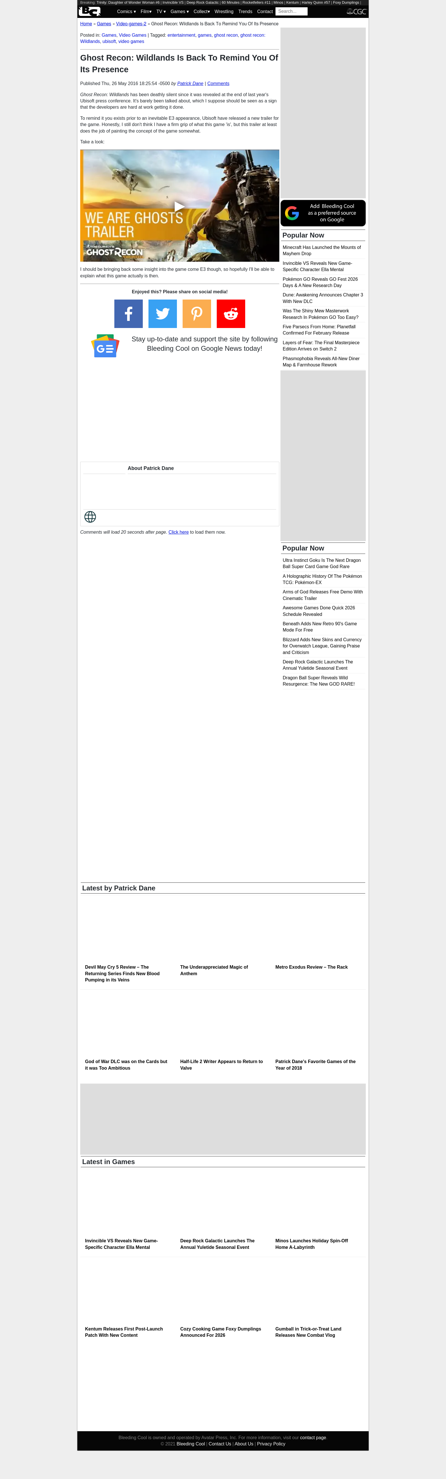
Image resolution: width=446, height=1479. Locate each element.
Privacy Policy (271, 1443)
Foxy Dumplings (346, 2)
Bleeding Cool (191, 1443)
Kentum (292, 2)
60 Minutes (230, 2)
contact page (313, 1437)
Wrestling (224, 11)
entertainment (181, 35)
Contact (265, 11)
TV (161, 11)
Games (180, 11)
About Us (244, 1443)
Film (146, 11)
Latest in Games (108, 1162)
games (205, 35)
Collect (202, 11)
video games (131, 41)
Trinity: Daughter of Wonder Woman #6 (128, 2)
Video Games (132, 35)
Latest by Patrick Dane (118, 888)
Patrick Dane (190, 83)
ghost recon (226, 35)
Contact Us (220, 1443)
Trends (245, 11)
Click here (178, 532)
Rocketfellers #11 (257, 2)
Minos (278, 2)
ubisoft (109, 41)
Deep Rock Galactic (203, 2)
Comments (218, 83)
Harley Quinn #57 (316, 2)
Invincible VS (173, 2)
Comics (126, 11)
